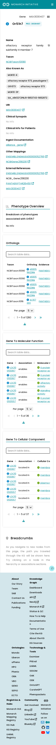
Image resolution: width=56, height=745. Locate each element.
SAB (14, 593)
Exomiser (34, 656)
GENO (15, 685)
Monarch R (37, 606)
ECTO (15, 695)
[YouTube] (43, 732)
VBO (14, 681)
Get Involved (31, 705)
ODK (32, 680)
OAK (32, 675)
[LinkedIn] (47, 727)
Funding (16, 607)
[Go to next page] (34, 317)
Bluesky (29, 724)
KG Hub (11, 724)
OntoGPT (35, 685)
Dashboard (36, 587)
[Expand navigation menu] (52, 4)
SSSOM (33, 670)
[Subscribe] (42, 722)
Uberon (16, 657)
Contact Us (18, 598)
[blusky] (47, 732)
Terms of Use (37, 628)
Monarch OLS (14, 708)
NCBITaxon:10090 (16, 62)
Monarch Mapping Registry (11, 717)
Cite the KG (36, 633)
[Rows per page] (30, 311)
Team (15, 588)
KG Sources (36, 643)
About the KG (37, 638)
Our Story (17, 583)
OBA (14, 676)
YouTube (30, 719)
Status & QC (36, 611)
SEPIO (15, 690)
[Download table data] (24, 324)
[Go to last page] (40, 317)
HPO (14, 666)
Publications (19, 602)
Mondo (15, 652)
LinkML (33, 666)
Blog (28, 709)
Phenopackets (38, 694)
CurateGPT (36, 689)
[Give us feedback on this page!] (52, 568)
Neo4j (34, 601)
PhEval (33, 661)
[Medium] (48, 722)
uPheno (16, 662)
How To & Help (38, 616)
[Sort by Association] (34, 362)
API (33, 597)
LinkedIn (30, 714)
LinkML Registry (11, 736)
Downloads (36, 592)
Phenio (15, 671)
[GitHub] (43, 727)
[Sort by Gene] (15, 362)
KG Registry (13, 729)
